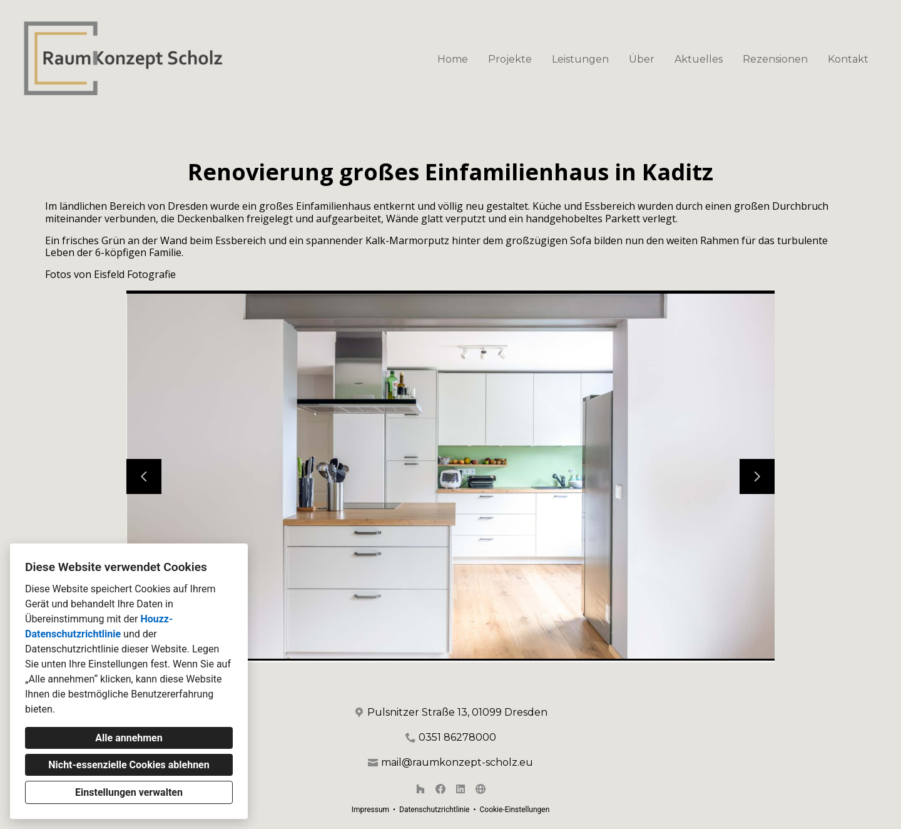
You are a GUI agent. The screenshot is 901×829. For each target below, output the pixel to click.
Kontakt (848, 59)
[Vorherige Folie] (143, 476)
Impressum (370, 809)
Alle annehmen (128, 738)
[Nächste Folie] (757, 476)
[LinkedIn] (460, 789)
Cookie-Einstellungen (514, 809)
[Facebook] (440, 789)
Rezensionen (775, 59)
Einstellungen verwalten (129, 792)
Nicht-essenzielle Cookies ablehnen (128, 765)
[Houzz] (420, 789)
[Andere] (480, 789)
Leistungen (580, 59)
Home (452, 59)
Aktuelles (698, 59)
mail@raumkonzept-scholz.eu (457, 762)
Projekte (510, 59)
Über (641, 59)
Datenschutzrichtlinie (434, 809)
